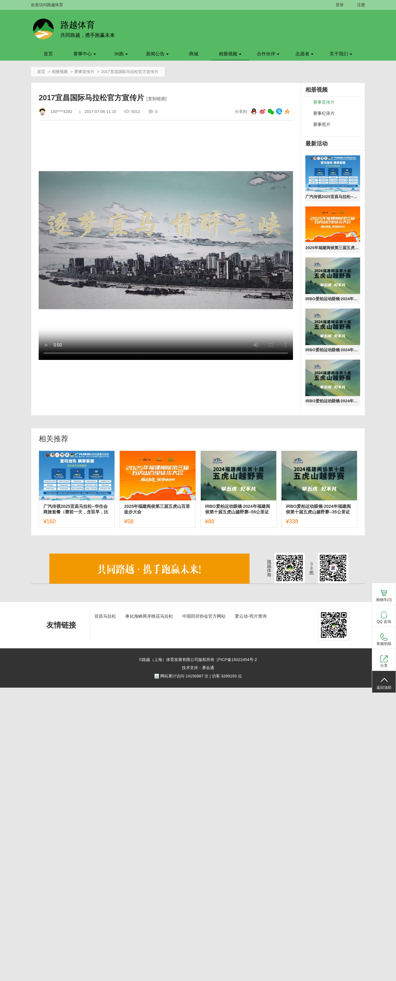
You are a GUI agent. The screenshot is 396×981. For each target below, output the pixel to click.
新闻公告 (157, 53)
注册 (361, 4)
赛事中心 (84, 53)
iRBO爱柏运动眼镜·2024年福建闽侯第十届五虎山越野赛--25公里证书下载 (332, 401)
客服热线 (384, 644)
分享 (384, 665)
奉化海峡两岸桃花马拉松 (149, 616)
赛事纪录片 (324, 113)
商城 (193, 53)
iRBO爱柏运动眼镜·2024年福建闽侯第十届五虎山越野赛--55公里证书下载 (332, 298)
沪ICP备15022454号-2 (237, 659)
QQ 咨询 (384, 622)
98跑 (121, 53)
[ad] (198, 587)
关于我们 (340, 53)
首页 (48, 53)
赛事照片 (321, 124)
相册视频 (230, 53)
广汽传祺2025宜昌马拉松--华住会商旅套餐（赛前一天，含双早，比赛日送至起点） (332, 196)
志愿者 (304, 53)
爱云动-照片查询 (251, 616)
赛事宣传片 (84, 71)
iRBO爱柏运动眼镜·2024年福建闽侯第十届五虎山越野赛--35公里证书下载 (332, 350)
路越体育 (77, 25)
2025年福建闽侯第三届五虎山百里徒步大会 (332, 247)
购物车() (384, 600)
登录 (340, 4)
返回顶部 (384, 687)
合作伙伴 (268, 53)
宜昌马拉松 (105, 616)
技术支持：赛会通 (198, 667)
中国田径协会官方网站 (204, 616)
